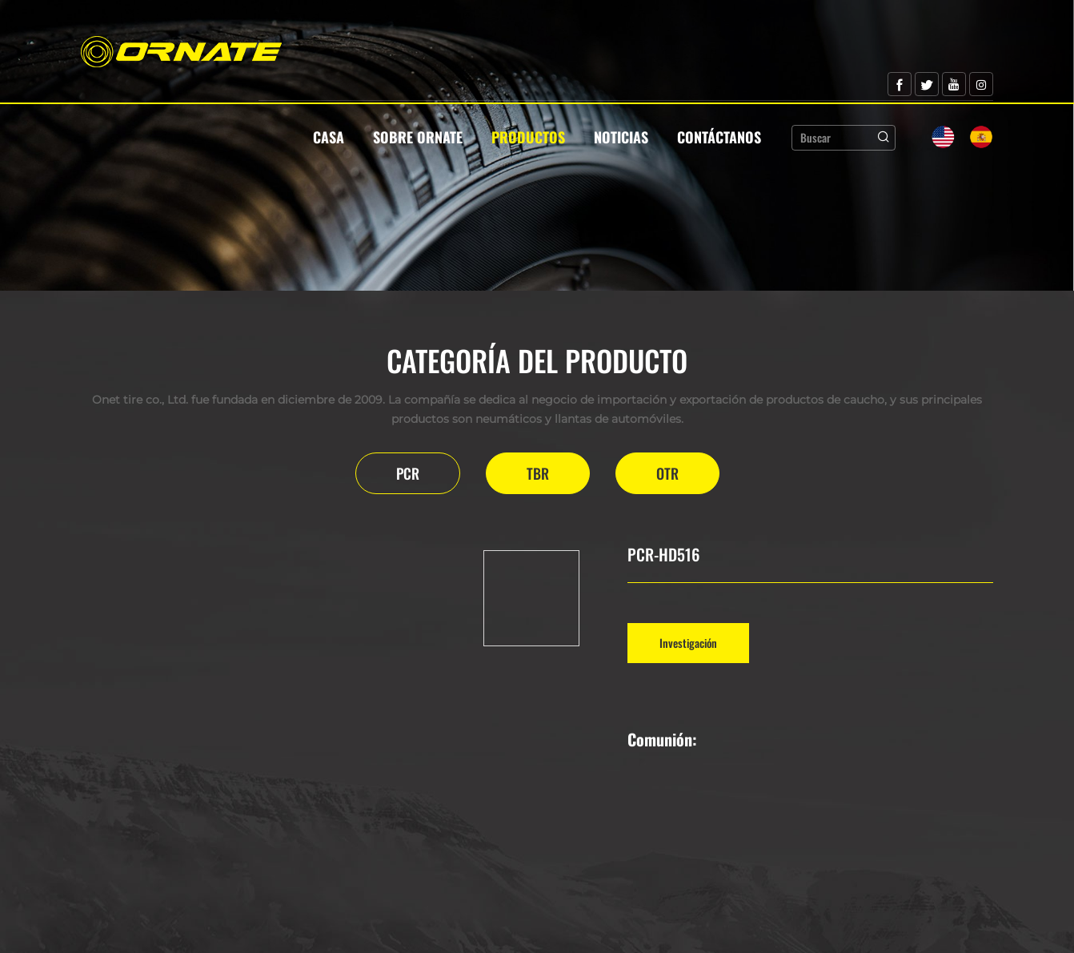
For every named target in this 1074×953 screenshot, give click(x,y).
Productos (528, 137)
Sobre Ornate (418, 137)
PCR (407, 473)
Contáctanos (719, 137)
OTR (667, 473)
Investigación (688, 642)
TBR (538, 473)
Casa (328, 137)
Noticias (621, 137)
